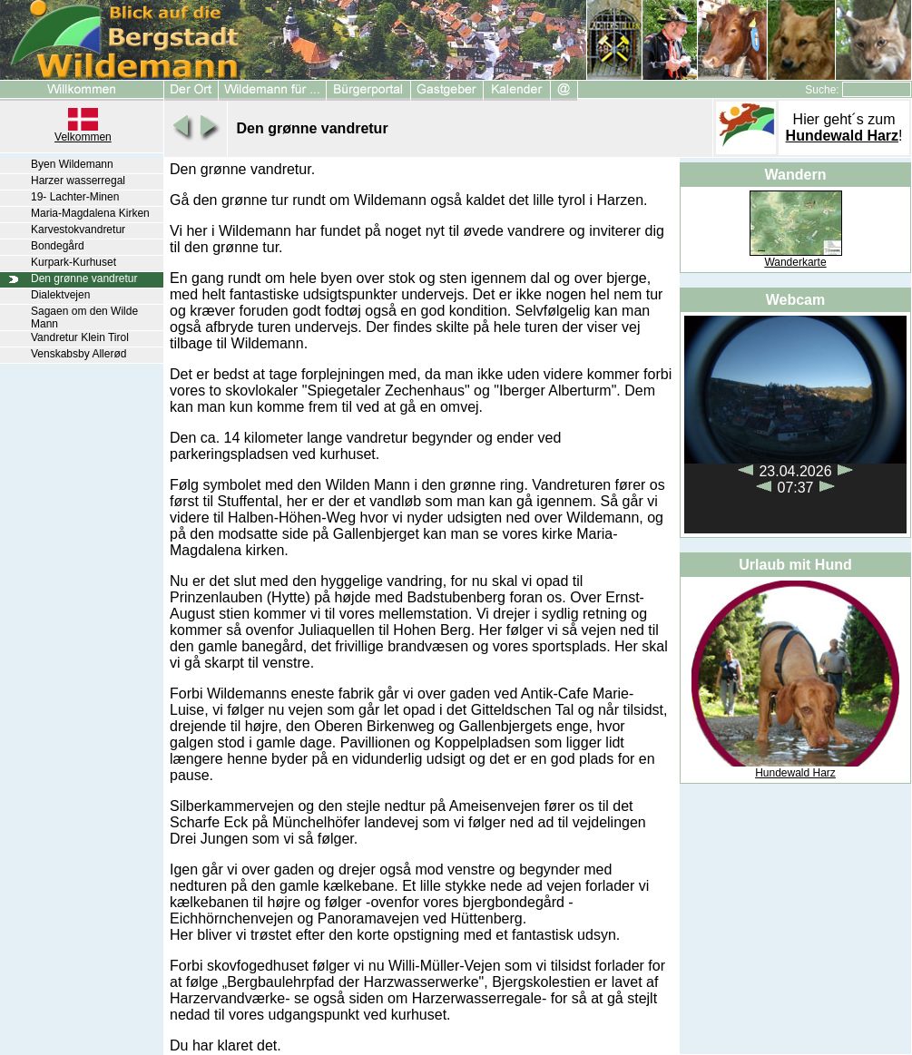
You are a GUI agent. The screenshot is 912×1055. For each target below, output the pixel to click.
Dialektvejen (60, 294)
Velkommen (83, 137)
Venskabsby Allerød (78, 353)
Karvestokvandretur (78, 229)
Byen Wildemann (72, 164)
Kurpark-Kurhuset (73, 262)
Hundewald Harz (842, 135)
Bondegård (57, 245)
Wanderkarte (795, 262)
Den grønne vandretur (84, 278)
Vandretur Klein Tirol (80, 337)
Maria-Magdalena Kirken (90, 213)
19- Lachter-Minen (75, 196)
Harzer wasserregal (78, 180)
